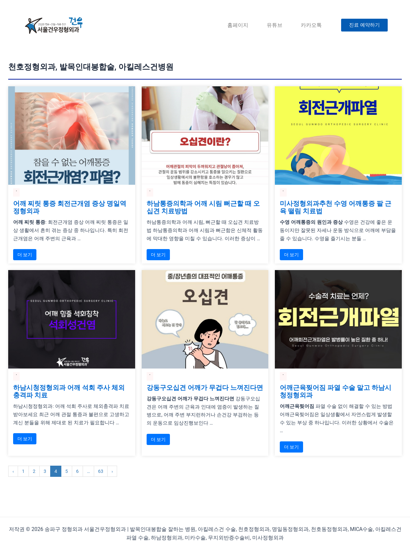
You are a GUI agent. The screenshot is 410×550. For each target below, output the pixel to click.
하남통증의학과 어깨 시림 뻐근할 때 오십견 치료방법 (203, 208)
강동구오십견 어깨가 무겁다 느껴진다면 (205, 388)
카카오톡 (311, 25)
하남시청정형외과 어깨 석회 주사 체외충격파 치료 (69, 392)
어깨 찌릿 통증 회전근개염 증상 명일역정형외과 (69, 208)
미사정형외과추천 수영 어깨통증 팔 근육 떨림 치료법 (335, 208)
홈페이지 (237, 25)
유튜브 (274, 25)
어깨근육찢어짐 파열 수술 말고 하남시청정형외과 (335, 392)
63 (100, 472)
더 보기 (24, 255)
